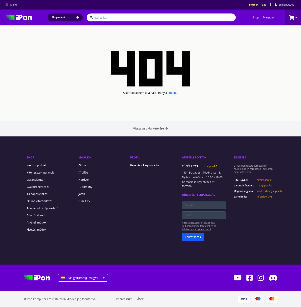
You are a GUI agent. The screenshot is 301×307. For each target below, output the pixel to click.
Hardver (83, 179)
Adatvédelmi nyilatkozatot (196, 229)
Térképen (209, 166)
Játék (81, 194)
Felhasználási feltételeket (196, 226)
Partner (253, 4)
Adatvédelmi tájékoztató (42, 208)
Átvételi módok (36, 222)
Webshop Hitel (36, 165)
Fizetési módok (36, 229)
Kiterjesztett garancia (40, 172)
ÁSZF (140, 299)
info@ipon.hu (264, 196)
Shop (255, 17)
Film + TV (84, 201)
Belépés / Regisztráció (144, 165)
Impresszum (124, 299)
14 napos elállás (37, 194)
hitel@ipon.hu (264, 180)
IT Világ (83, 172)
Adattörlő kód (36, 215)
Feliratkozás (193, 237)
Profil (135, 157)
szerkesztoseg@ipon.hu (267, 191)
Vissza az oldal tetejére (150, 128)
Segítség (240, 157)
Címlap (83, 165)
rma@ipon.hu (264, 185)
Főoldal (172, 93)
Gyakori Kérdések (38, 187)
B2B (264, 4)
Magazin (268, 17)
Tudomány (85, 187)
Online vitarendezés (40, 201)
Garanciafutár (36, 179)
